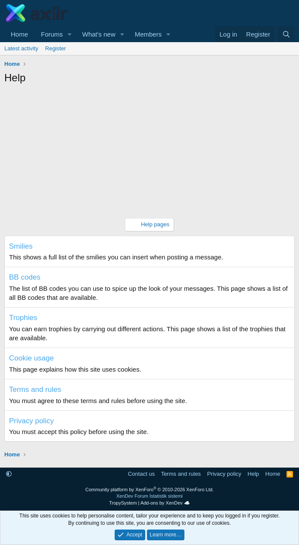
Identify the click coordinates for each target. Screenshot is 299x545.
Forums (52, 34)
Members (148, 34)
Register (55, 48)
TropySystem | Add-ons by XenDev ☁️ (149, 502)
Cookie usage (31, 358)
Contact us (141, 474)
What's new (98, 34)
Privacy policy (31, 421)
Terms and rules (35, 389)
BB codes (24, 277)
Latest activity (21, 48)
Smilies (21, 246)
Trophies (23, 318)
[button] (70, 34)
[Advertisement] (149, 153)
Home (19, 34)
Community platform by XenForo (149, 489)
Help (253, 474)
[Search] (286, 34)
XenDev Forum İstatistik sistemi (149, 496)
